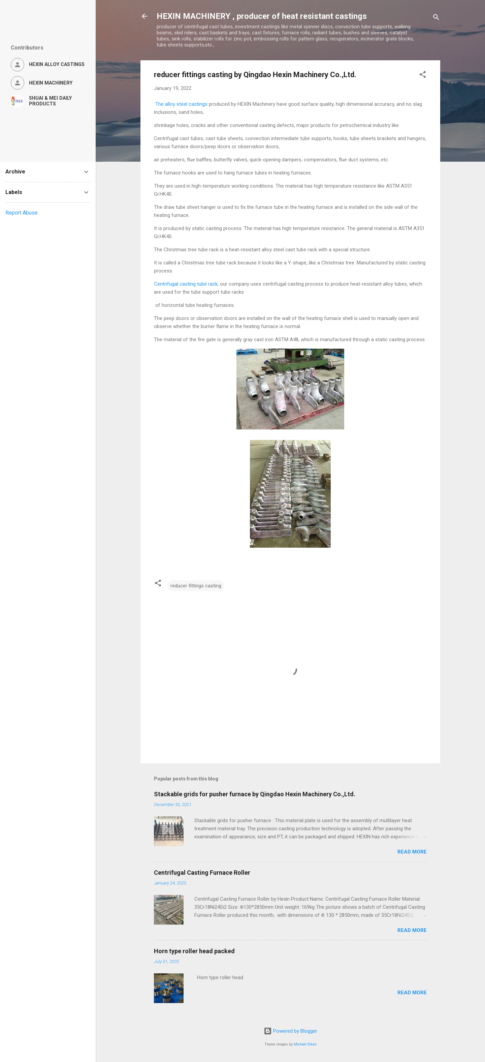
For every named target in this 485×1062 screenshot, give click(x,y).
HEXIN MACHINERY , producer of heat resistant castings (262, 16)
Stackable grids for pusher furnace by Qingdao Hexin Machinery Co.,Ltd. (254, 794)
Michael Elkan (305, 1044)
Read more (412, 852)
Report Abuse (21, 213)
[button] (423, 75)
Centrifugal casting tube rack (186, 284)
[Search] (436, 18)
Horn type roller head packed (194, 951)
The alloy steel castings (180, 104)
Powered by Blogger (290, 1031)
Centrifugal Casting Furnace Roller (202, 872)
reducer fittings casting (195, 586)
